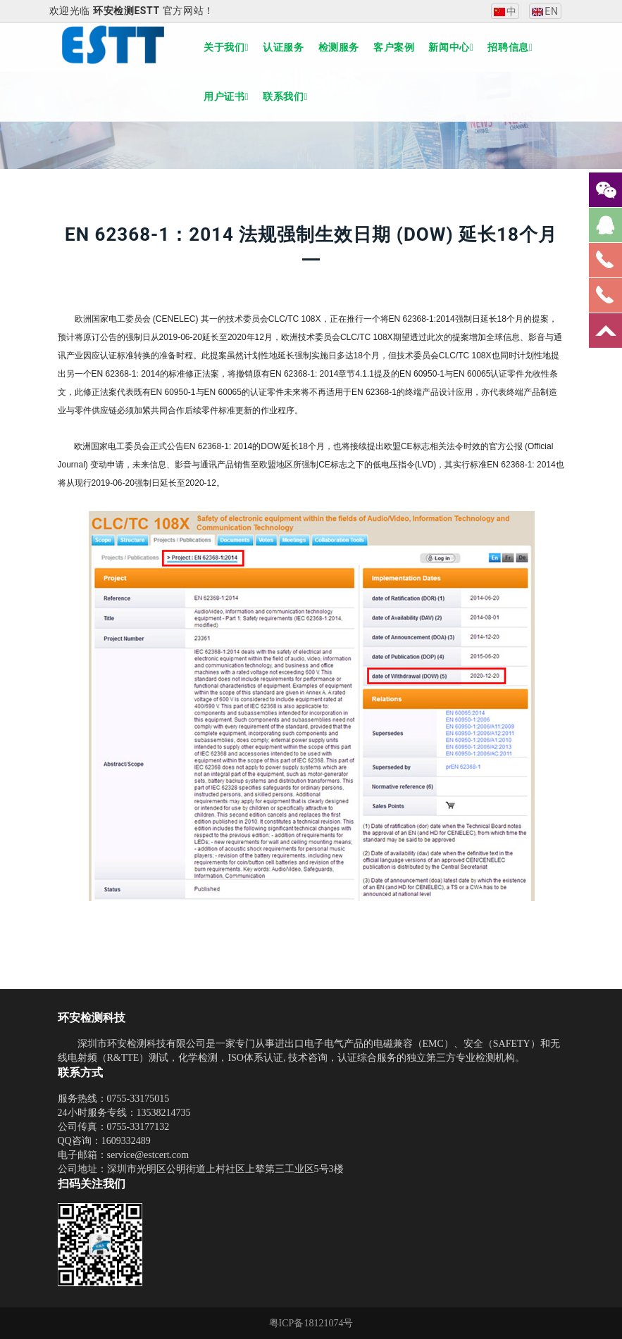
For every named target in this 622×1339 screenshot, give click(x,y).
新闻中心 (450, 47)
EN (545, 11)
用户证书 (226, 96)
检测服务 (338, 47)
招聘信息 (510, 47)
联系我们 (285, 96)
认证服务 (283, 47)
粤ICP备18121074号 (311, 1323)
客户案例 (393, 47)
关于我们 (226, 47)
